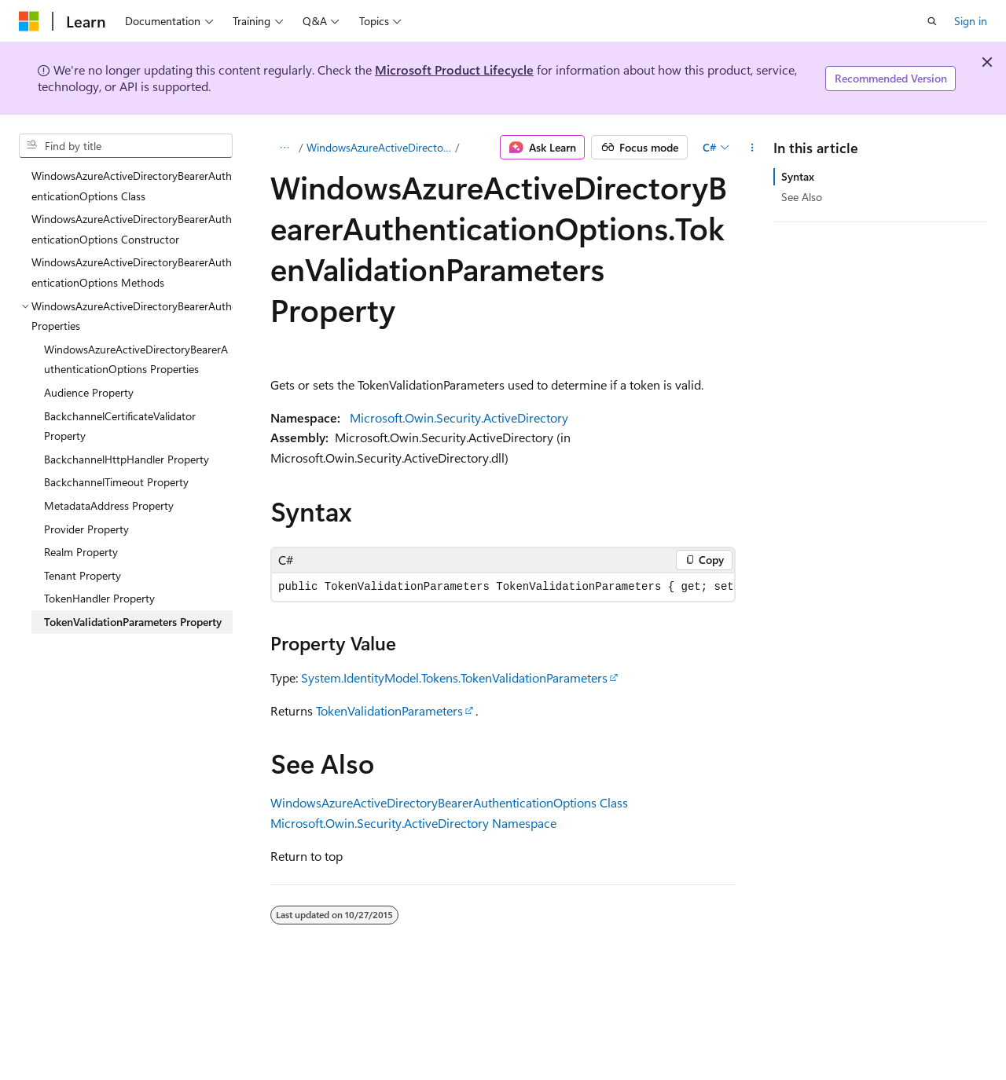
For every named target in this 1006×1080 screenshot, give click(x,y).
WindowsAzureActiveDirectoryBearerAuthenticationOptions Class (449, 802)
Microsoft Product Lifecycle (454, 69)
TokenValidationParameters (389, 710)
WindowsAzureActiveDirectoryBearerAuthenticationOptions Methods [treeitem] (131, 272)
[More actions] (752, 147)
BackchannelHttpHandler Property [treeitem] (126, 459)
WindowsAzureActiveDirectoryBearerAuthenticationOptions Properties (380, 147)
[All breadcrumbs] (284, 147)
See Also (801, 196)
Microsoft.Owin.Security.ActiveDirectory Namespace (413, 823)
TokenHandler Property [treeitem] (99, 598)
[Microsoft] (29, 21)
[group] (503, 587)
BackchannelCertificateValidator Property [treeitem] (120, 426)
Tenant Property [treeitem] (82, 575)
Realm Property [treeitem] (81, 551)
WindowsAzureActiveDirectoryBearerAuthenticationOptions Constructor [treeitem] (131, 229)
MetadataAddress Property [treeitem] (109, 505)
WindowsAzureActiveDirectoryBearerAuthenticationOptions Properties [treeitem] (136, 359)
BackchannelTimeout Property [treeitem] (116, 481)
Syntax (797, 176)
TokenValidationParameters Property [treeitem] (133, 621)
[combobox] (126, 146)
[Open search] (932, 21)
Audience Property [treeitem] (89, 392)
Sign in (970, 20)
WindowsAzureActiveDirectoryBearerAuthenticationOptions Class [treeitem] (131, 185)
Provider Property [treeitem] (86, 529)
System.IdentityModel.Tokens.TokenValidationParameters (454, 677)
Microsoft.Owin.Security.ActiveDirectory (459, 417)
